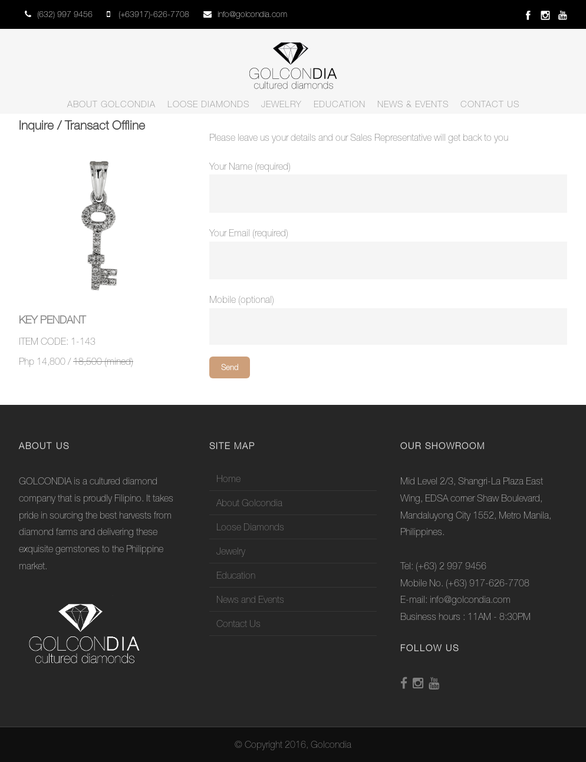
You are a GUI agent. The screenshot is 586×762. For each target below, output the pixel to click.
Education (340, 104)
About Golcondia (111, 104)
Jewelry (281, 104)
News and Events (250, 599)
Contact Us (489, 104)
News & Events (413, 104)
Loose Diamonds (208, 104)
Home (228, 478)
